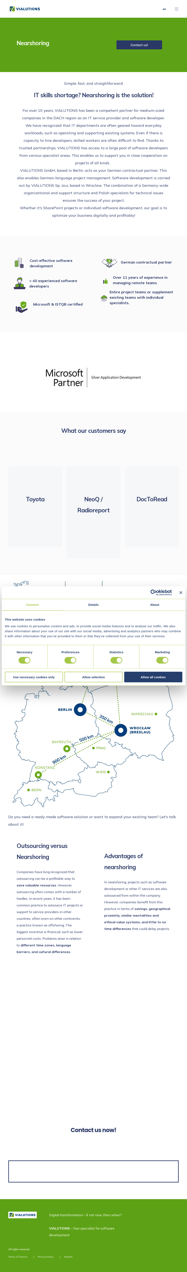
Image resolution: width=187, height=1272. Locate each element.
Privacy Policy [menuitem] (46, 1256)
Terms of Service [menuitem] (17, 1256)
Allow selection (93, 677)
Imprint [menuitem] (68, 1256)
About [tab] (154, 604)
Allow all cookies (153, 677)
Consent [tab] (32, 604)
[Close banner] (180, 592)
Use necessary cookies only (34, 677)
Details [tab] (93, 604)
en (164, 9)
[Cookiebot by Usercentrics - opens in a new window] (153, 593)
